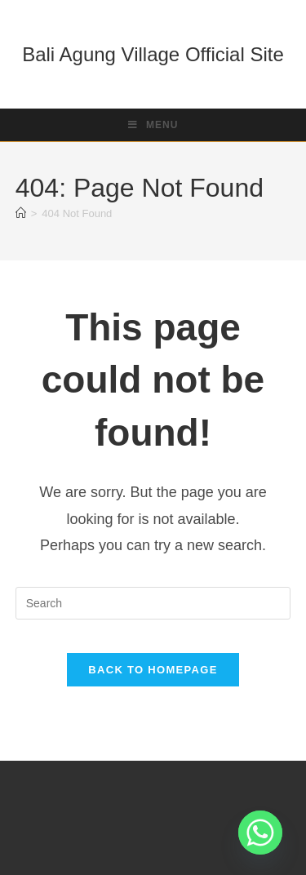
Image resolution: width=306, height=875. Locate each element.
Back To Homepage (152, 670)
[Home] (21, 213)
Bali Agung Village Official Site (153, 54)
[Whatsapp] (260, 833)
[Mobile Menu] (153, 125)
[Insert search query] (153, 603)
